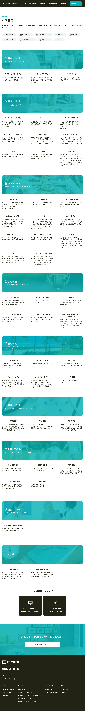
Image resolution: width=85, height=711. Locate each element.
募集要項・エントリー (42, 644)
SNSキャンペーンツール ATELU (25, 698)
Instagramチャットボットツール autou (27, 701)
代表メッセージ (7, 692)
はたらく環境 (65, 689)
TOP (25, 3)
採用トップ (5, 675)
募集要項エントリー (76, 3)
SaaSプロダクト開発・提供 (52, 692)
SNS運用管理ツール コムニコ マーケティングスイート (29, 695)
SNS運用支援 (21, 689)
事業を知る (43, 5)
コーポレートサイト (8, 679)
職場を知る (64, 5)
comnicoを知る (33, 5)
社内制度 (64, 692)
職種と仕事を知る (54, 5)
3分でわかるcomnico (9, 689)
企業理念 (5, 696)
